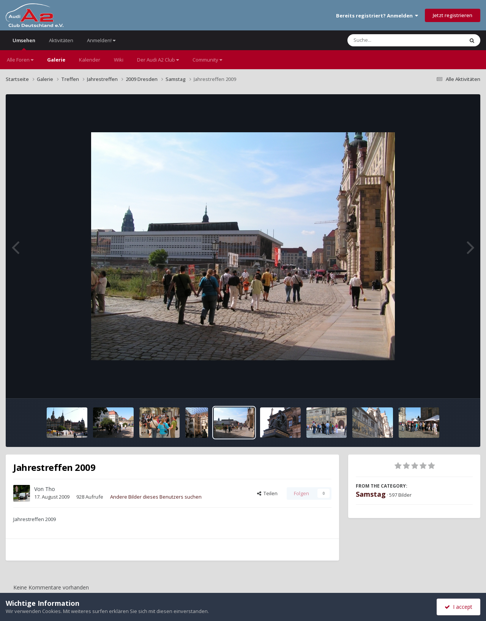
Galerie (56, 59)
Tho (50, 489)
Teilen (267, 493)
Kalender (89, 59)
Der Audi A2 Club (158, 59)
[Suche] (390, 40)
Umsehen (24, 43)
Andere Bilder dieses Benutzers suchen (156, 496)
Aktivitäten (61, 40)
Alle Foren (20, 59)
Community (207, 59)
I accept (458, 606)
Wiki (118, 59)
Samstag (371, 494)
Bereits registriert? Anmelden (377, 15)
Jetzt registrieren (452, 15)
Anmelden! (101, 40)
